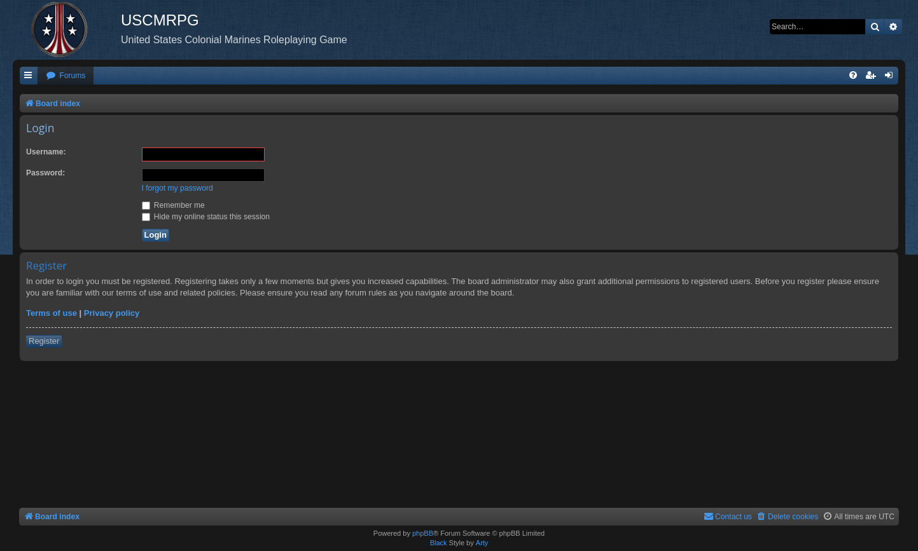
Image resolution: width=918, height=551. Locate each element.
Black (438, 543)
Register (44, 341)
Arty (482, 543)
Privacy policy (111, 313)
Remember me (173, 205)
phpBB (422, 533)
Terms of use (51, 313)
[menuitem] (65, 76)
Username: (46, 151)
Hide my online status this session (206, 216)
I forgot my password (177, 188)
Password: (45, 172)
